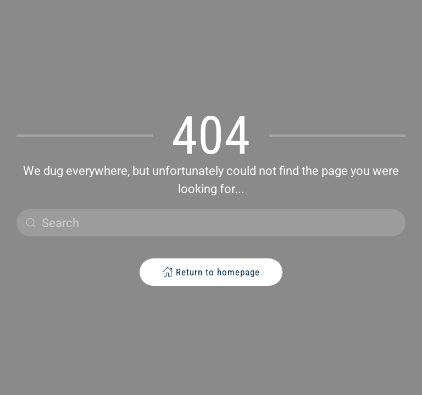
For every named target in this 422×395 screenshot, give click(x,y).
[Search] (211, 222)
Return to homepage (211, 272)
